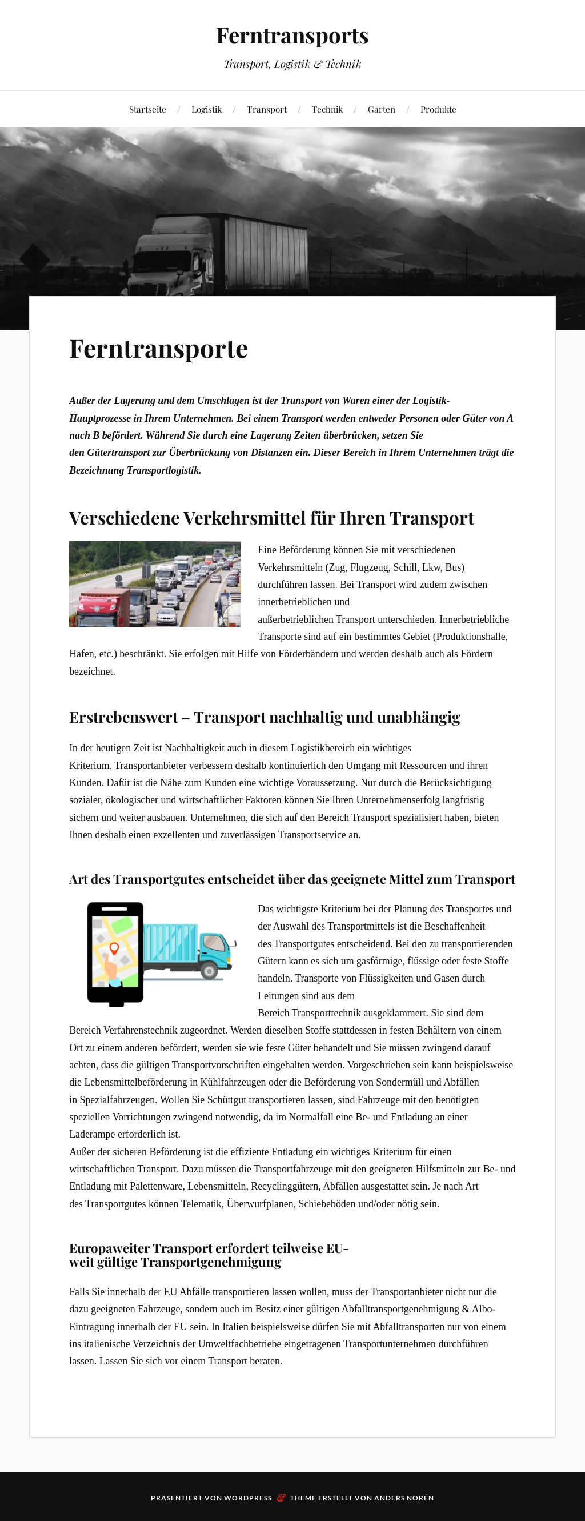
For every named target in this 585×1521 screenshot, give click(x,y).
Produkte (438, 109)
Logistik (206, 109)
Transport (267, 109)
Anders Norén (404, 1498)
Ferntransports (292, 34)
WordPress (248, 1498)
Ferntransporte (158, 347)
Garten (381, 109)
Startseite (147, 109)
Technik (327, 109)
